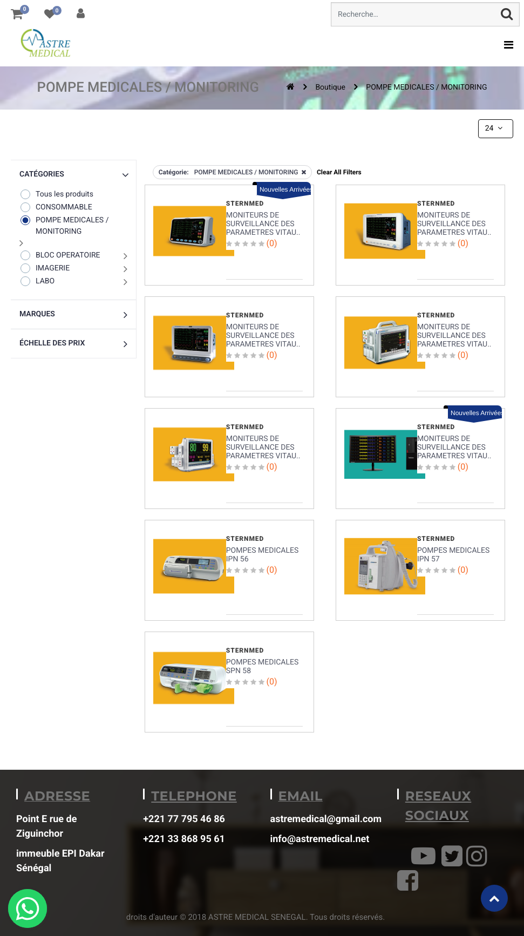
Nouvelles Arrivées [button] (285, 189)
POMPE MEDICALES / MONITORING (426, 87)
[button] (73, 174)
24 (495, 128)
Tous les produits (56, 194)
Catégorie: (174, 172)
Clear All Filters (339, 172)
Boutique (330, 87)
